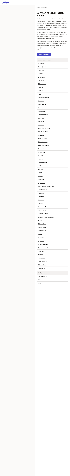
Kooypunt (40, 155)
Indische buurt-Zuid (43, 131)
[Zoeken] (63, 2)
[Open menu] (66, 2)
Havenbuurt (41, 121)
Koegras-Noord (42, 149)
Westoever (41, 251)
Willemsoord (41, 258)
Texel (39, 283)
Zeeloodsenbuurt (42, 261)
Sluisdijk (40, 220)
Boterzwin (40, 70)
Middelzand (41, 179)
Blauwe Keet (41, 63)
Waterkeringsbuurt (43, 248)
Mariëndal (40, 176)
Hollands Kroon (42, 276)
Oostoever (41, 200)
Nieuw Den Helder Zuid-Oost (46, 186)
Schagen (40, 280)
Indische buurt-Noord (44, 128)
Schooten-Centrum (43, 213)
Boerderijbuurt (42, 67)
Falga (39, 94)
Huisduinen (41, 125)
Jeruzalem (41, 135)
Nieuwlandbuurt (42, 190)
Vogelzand (41, 241)
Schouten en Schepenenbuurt (46, 217)
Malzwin (40, 169)
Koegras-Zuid (41, 152)
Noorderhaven (42, 193)
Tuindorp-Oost (42, 224)
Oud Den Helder (42, 207)
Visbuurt (40, 234)
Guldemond (41, 118)
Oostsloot (40, 203)
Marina (40, 172)
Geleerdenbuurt (42, 104)
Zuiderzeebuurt (42, 265)
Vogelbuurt (41, 237)
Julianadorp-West (42, 142)
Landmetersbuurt (42, 162)
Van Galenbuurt (42, 230)
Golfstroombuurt (42, 108)
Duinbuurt (40, 90)
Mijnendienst (41, 183)
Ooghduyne (41, 196)
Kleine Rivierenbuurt (43, 145)
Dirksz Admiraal (42, 84)
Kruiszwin (40, 159)
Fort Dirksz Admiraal (43, 97)
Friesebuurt (41, 101)
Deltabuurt (41, 80)
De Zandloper (41, 77)
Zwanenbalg (41, 268)
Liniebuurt (40, 166)
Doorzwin (40, 87)
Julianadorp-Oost (42, 138)
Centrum (40, 73)
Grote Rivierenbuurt (43, 114)
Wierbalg (40, 254)
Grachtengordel (42, 111)
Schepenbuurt (42, 210)
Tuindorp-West (42, 227)
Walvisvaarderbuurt (43, 244)
